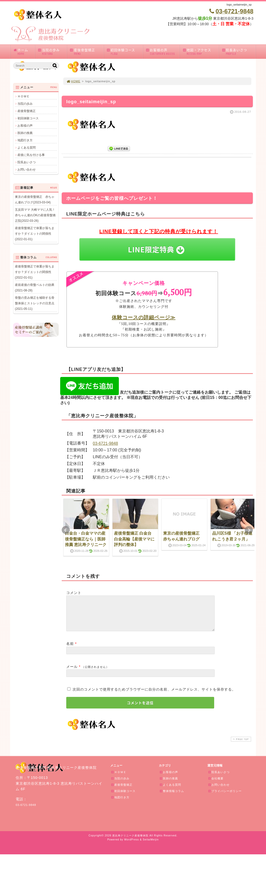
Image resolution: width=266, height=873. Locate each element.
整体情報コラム (171, 797)
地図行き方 (25, 140)
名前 (70, 650)
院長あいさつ (238, 51)
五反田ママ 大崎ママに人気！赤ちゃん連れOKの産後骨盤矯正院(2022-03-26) (35, 215)
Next (249, 530)
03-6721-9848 (105, 443)
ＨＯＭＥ (23, 96)
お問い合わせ (26, 169)
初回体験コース (124, 51)
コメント (73, 593)
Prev (66, 530)
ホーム (24, 51)
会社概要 (216, 784)
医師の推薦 (25, 133)
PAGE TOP (240, 745)
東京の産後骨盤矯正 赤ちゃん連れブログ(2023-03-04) (34, 199)
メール (72, 673)
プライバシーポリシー (225, 797)
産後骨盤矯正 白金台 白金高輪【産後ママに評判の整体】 (134, 539)
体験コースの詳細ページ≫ (143, 317)
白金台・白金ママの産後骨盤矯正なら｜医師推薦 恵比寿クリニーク (85, 539)
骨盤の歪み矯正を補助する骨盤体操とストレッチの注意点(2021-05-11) (34, 303)
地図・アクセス (200, 51)
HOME (73, 81)
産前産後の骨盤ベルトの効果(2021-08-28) (34, 287)
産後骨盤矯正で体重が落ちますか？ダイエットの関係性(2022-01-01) (34, 233)
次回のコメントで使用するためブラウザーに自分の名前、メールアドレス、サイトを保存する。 (154, 695)
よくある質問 (26, 147)
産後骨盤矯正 (86, 51)
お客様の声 (163, 51)
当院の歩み (52, 51)
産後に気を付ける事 (31, 155)
